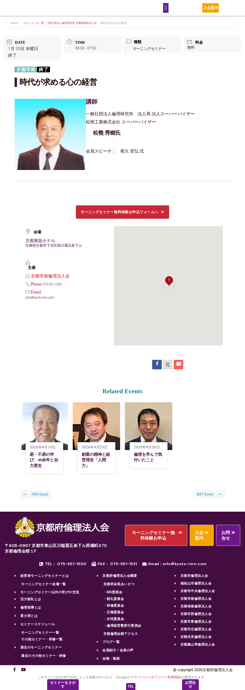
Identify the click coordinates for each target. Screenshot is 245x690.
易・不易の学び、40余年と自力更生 (45, 460)
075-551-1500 (52, 284)
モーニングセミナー (150, 48)
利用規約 (174, 677)
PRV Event (36, 494)
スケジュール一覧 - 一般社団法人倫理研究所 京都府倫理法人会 (60, 23)
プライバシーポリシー (147, 677)
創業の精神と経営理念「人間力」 (97, 460)
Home (14, 23)
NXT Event (209, 494)
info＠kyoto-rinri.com (40, 297)
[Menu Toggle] (166, 8)
